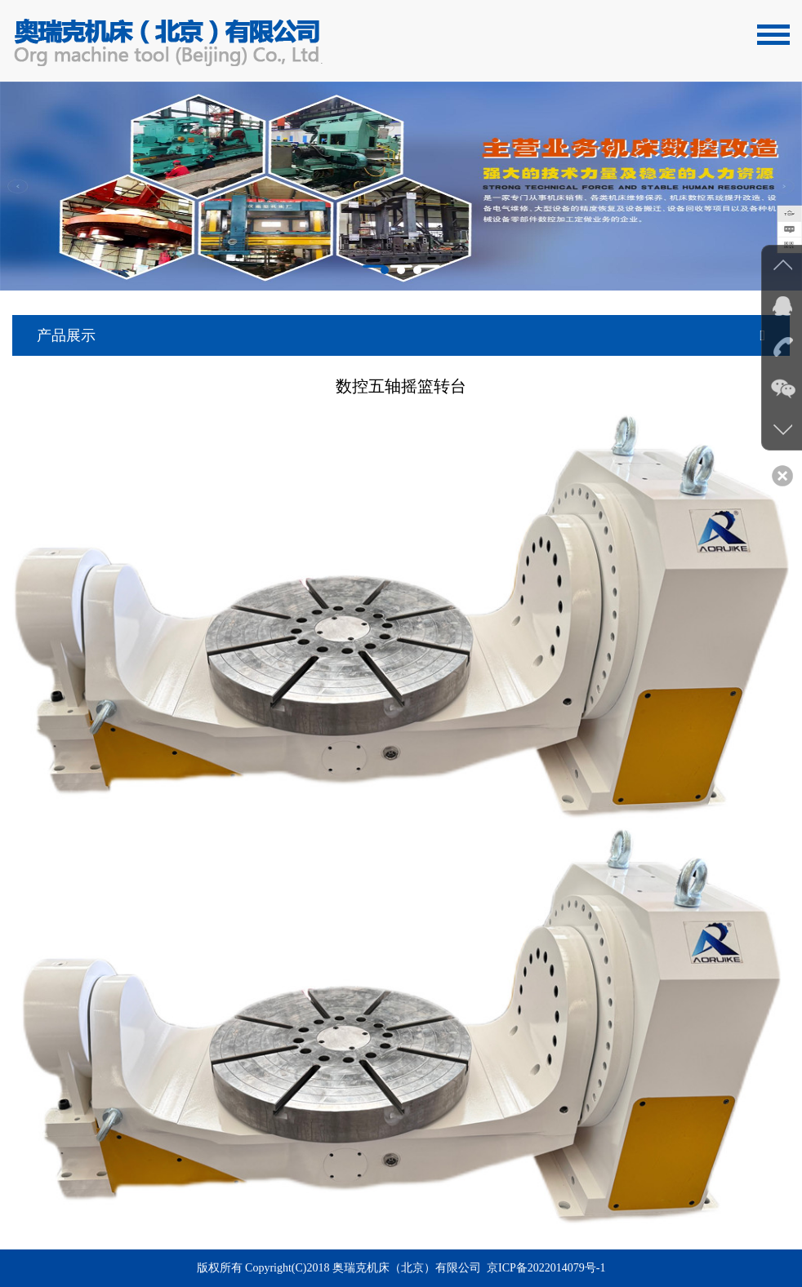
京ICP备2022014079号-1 (546, 1268)
